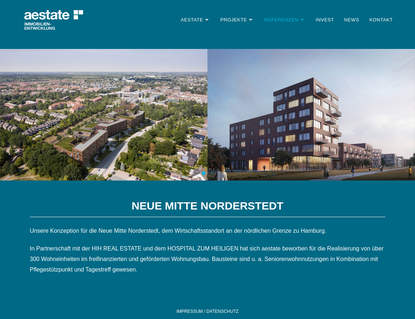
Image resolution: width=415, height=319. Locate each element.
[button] (203, 173)
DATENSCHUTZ (222, 311)
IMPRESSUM (190, 311)
